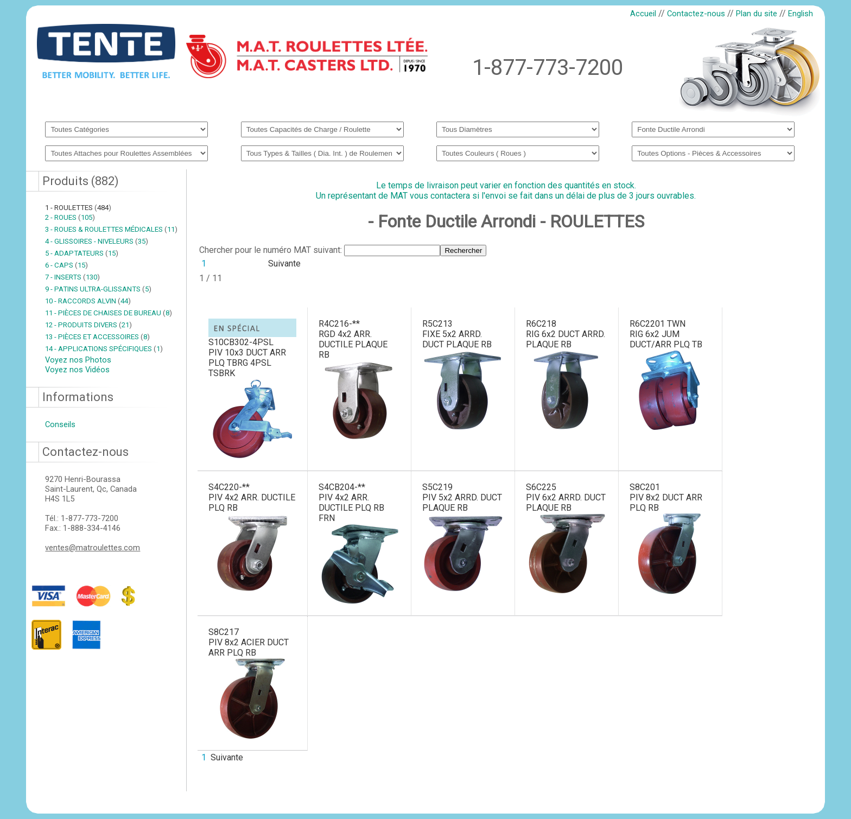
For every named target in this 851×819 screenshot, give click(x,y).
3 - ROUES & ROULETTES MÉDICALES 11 (111, 229)
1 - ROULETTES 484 (78, 208)
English (800, 13)
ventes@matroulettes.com (92, 548)
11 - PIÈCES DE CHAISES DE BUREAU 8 (108, 313)
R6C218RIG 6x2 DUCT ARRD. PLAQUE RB (565, 334)
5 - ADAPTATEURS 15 (81, 253)
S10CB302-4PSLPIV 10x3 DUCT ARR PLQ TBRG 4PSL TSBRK (247, 357)
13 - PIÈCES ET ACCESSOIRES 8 (97, 337)
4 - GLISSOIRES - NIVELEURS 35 (96, 241)
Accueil (643, 13)
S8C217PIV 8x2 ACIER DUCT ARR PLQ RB (248, 642)
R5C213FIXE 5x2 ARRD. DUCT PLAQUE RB (457, 334)
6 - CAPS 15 (66, 265)
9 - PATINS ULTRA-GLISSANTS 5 (98, 289)
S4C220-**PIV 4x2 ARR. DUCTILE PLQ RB (251, 497)
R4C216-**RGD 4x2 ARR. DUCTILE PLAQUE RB (353, 339)
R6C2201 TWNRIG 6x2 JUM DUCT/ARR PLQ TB (666, 334)
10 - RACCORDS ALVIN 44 (88, 301)
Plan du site (756, 13)
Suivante (284, 263)
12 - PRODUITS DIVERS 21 (88, 325)
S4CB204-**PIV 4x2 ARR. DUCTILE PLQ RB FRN (351, 502)
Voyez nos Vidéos (77, 369)
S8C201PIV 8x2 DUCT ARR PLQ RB (666, 497)
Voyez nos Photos (78, 360)
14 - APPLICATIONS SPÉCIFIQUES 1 (104, 349)
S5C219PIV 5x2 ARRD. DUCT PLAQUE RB (462, 497)
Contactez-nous (696, 13)
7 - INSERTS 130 (72, 277)
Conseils (60, 424)
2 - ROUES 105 (70, 217)
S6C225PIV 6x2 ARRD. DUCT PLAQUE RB (566, 497)
